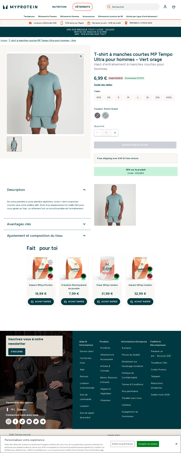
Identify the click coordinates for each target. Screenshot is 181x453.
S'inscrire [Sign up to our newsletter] (17, 351)
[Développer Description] (47, 189)
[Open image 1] (14, 144)
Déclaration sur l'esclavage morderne (132, 363)
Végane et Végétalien (105, 391)
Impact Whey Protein (41, 285)
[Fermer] (176, 444)
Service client (87, 351)
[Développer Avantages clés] (47, 224)
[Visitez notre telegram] (43, 421)
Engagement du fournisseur (130, 414)
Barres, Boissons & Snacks (108, 379)
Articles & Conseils (105, 368)
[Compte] (165, 7)
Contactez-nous (86, 360)
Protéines (105, 348)
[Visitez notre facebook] (15, 421)
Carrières (126, 405)
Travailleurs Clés (159, 362)
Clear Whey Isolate (107, 285)
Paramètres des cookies (19, 402)
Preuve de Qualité (131, 354)
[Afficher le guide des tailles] (136, 85)
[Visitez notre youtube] (29, 421)
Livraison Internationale (87, 385)
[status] (106, 132)
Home (4, 40)
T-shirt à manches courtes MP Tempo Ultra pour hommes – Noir (42, 40)
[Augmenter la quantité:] (115, 132)
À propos (126, 348)
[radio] (98, 98)
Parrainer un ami (161, 354)
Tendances (29, 17)
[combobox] (132, 6)
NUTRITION (59, 7)
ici (102, 450)
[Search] (109, 6)
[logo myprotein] (20, 7)
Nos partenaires (130, 391)
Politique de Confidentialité (129, 375)
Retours (84, 376)
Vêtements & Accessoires (107, 357)
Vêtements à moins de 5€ (110, 17)
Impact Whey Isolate (140, 285)
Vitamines (105, 400)
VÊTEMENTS (82, 7)
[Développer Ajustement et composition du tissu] (47, 235)
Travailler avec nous (132, 398)
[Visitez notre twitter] (36, 421)
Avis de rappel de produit (87, 415)
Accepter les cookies (147, 444)
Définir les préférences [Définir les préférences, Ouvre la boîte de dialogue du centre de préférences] (122, 444)
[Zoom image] (81, 56)
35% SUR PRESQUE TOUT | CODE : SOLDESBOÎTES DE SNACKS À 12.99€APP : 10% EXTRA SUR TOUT (90, 31)
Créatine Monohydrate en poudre (74, 287)
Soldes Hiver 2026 (160, 394)
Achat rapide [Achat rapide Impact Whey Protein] (40, 301)
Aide (82, 369)
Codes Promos (158, 369)
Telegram (155, 376)
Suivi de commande (85, 397)
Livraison (84, 406)
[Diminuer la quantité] (97, 132)
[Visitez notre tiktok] (22, 421)
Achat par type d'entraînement (141, 17)
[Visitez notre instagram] (8, 421)
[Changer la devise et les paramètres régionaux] (36, 409)
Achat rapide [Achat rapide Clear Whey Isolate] (107, 301)
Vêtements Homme (69, 17)
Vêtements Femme (47, 17)
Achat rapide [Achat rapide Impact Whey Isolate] (140, 301)
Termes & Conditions (132, 384)
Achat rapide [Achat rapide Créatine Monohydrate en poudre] (74, 301)
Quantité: (99, 126)
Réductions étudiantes (157, 385)
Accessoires (89, 17)
